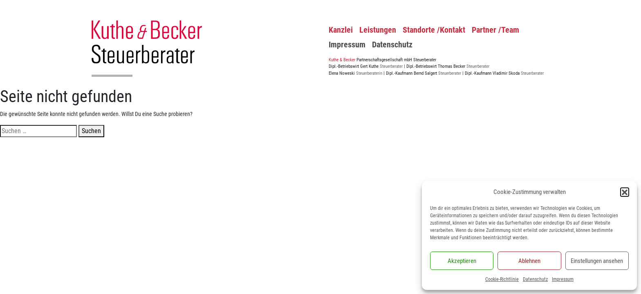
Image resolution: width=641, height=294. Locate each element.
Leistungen (377, 30)
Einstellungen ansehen (597, 261)
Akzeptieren (462, 261)
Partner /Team (495, 30)
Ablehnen (529, 261)
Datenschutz (535, 279)
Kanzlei (341, 30)
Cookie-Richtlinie (502, 279)
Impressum (563, 279)
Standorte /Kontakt (434, 30)
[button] (625, 192)
